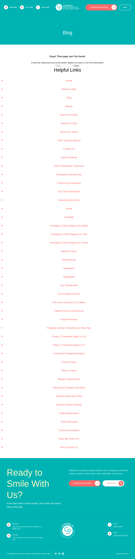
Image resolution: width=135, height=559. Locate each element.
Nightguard (69, 276)
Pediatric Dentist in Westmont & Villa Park (69, 328)
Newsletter (69, 268)
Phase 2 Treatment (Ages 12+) (69, 345)
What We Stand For (69, 438)
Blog (69, 97)
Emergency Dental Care (69, 174)
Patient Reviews (68, 319)
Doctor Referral (69, 157)
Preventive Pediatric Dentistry (69, 353)
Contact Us (69, 149)
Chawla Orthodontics (33, 554)
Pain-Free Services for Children (69, 302)
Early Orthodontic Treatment (69, 166)
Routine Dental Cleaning (69, 404)
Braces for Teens (69, 131)
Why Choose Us (68, 447)
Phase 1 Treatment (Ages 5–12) (69, 336)
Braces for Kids (69, 123)
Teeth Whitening (68, 421)
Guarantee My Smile (69, 200)
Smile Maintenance (69, 413)
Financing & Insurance (69, 183)
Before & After (69, 89)
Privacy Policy (69, 362)
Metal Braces (69, 259)
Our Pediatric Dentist (69, 293)
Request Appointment (69, 379)
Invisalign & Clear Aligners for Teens (69, 242)
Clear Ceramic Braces (69, 140)
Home (69, 80)
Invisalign (69, 217)
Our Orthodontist (69, 285)
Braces (69, 106)
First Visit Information (69, 191)
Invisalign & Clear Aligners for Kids (69, 234)
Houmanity (124, 554)
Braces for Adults (69, 114)
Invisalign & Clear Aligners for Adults (69, 225)
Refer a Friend (68, 370)
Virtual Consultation (69, 430)
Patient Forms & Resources (68, 311)
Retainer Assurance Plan (69, 396)
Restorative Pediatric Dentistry (69, 387)
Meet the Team (69, 251)
